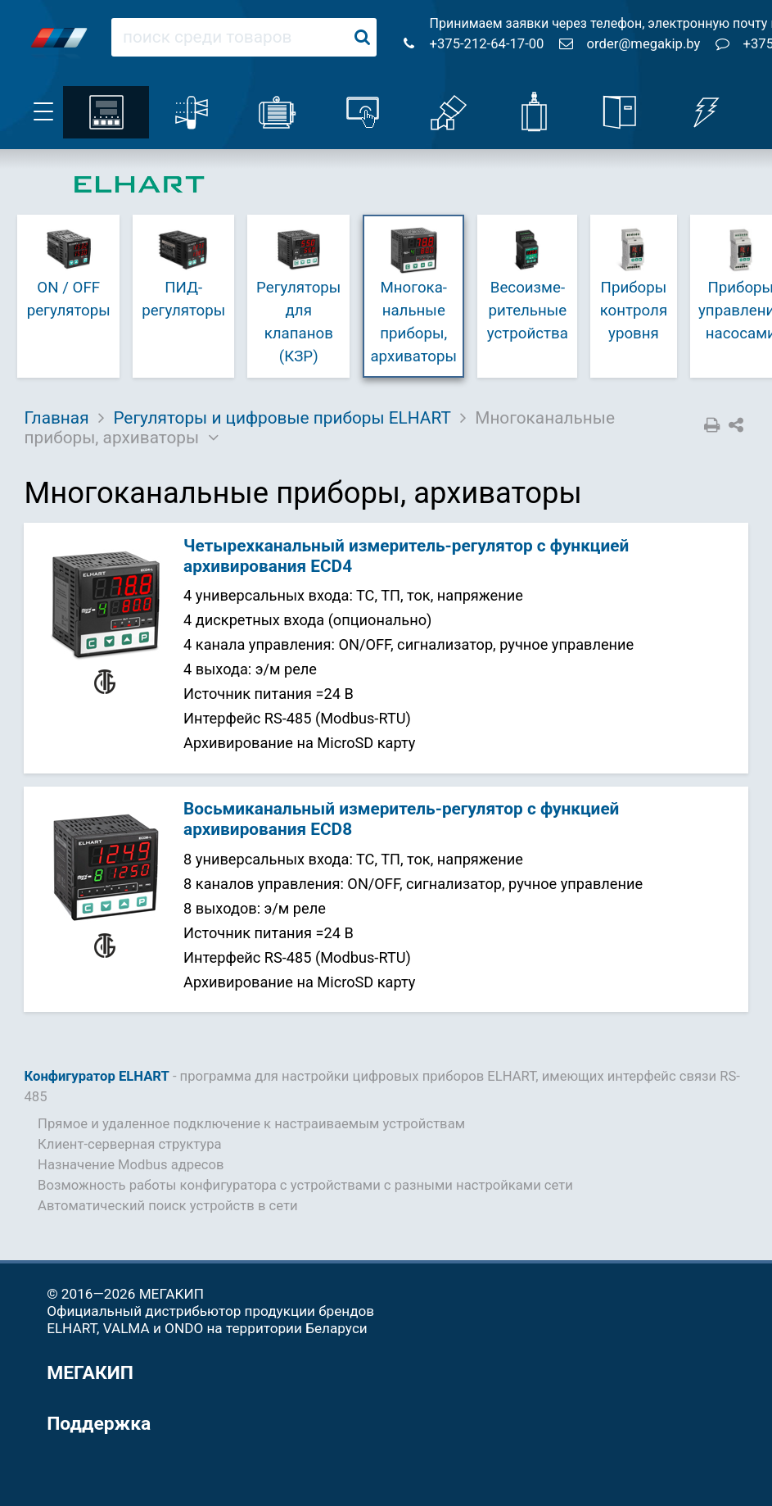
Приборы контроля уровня (633, 283)
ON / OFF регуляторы (69, 272)
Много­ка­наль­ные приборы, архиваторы (413, 294)
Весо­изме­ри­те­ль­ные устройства (527, 283)
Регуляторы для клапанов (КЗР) (298, 294)
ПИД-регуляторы (183, 272)
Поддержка (99, 1424)
